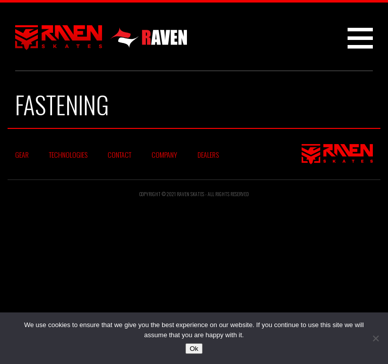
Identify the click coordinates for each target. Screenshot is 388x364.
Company (164, 154)
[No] (375, 338)
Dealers (208, 154)
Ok (193, 348)
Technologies (68, 154)
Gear (22, 154)
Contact (119, 154)
